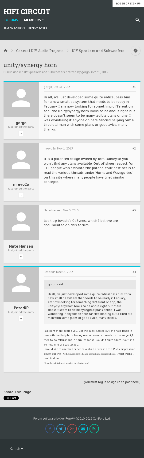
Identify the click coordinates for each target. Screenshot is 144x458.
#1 (134, 87)
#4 (134, 272)
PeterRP (21, 307)
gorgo (85, 72)
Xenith (15, 449)
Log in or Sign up (128, 3)
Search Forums (14, 28)
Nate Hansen (21, 246)
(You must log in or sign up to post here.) (112, 382)
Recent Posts (37, 28)
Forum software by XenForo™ (72, 418)
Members (32, 20)
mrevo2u (21, 184)
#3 (134, 210)
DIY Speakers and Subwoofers (44, 72)
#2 (134, 148)
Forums (11, 20)
